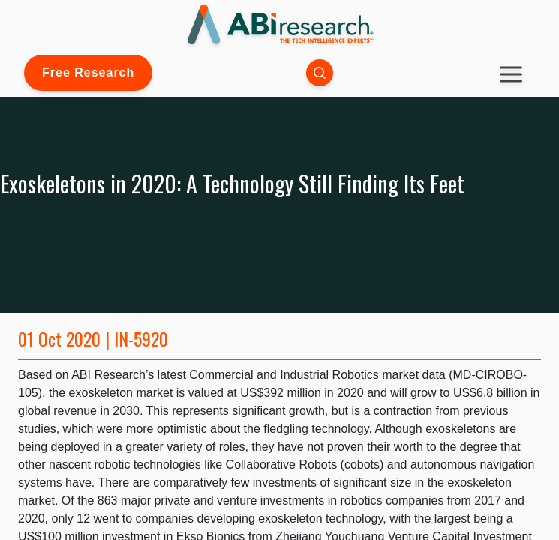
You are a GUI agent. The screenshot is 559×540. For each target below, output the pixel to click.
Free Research (88, 72)
